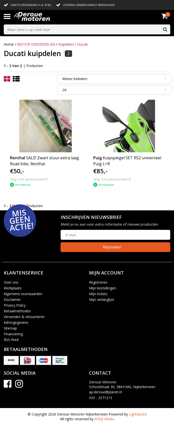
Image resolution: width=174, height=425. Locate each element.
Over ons (11, 282)
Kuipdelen (66, 44)
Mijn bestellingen (102, 288)
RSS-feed (11, 339)
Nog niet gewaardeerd (28, 179)
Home (9, 44)
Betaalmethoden (17, 311)
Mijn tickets (98, 293)
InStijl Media (104, 419)
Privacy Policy (15, 305)
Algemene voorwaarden (23, 293)
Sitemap (10, 328)
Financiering (13, 334)
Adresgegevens (16, 322)
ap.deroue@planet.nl (105, 392)
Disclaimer (12, 299)
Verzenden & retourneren (24, 316)
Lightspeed (138, 414)
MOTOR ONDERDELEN (36, 44)
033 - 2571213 (100, 397)
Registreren (98, 282)
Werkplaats (13, 288)
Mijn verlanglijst (101, 299)
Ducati (82, 44)
